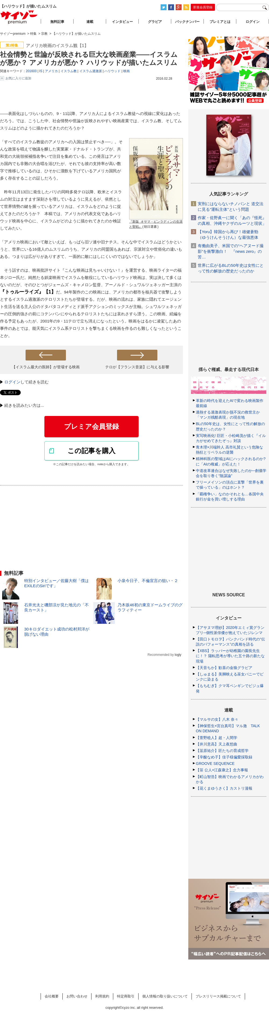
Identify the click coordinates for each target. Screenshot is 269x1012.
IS (40, 71)
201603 (31, 71)
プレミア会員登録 (91, 426)
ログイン (12, 382)
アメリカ (51, 71)
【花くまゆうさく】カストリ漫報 (224, 788)
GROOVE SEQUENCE (215, 763)
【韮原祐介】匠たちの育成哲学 (222, 750)
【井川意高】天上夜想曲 (216, 744)
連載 (89, 22)
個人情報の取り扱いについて (165, 996)
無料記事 (57, 22)
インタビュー (122, 22)
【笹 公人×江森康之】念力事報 (222, 770)
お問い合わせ (76, 996)
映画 (126, 71)
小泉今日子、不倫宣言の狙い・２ (148, 580)
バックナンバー (187, 22)
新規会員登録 (203, 7)
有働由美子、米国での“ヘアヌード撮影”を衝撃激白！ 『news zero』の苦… (231, 251)
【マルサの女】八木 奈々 (217, 719)
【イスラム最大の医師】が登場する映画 (46, 367)
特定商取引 (125, 996)
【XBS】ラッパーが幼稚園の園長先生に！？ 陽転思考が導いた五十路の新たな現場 (230, 656)
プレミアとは (220, 22)
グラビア (155, 22)
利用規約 (102, 996)
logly (178, 655)
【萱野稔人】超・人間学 (216, 738)
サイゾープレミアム (19, 17)
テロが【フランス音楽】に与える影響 (137, 367)
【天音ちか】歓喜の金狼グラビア (224, 668)
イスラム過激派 (90, 71)
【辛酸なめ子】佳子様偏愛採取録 (224, 757)
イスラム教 (69, 71)
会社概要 (52, 996)
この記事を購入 (91, 450)
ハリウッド (112, 71)
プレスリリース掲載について (218, 996)
